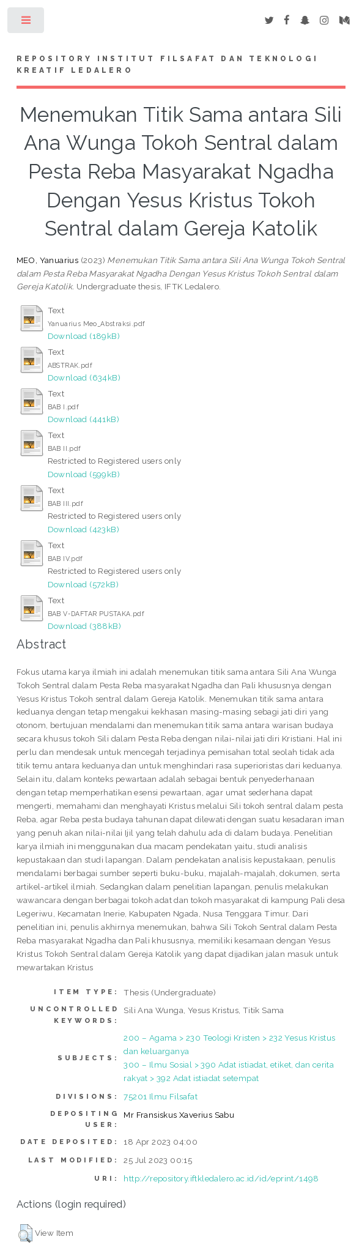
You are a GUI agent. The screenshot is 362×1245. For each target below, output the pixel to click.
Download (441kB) (83, 419)
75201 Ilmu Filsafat (161, 1096)
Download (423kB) (83, 529)
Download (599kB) (84, 474)
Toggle (26, 23)
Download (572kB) (83, 584)
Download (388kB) (84, 626)
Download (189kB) (84, 336)
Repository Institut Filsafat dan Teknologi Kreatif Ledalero (168, 64)
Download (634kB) (84, 377)
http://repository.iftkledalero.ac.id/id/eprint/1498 (221, 1178)
